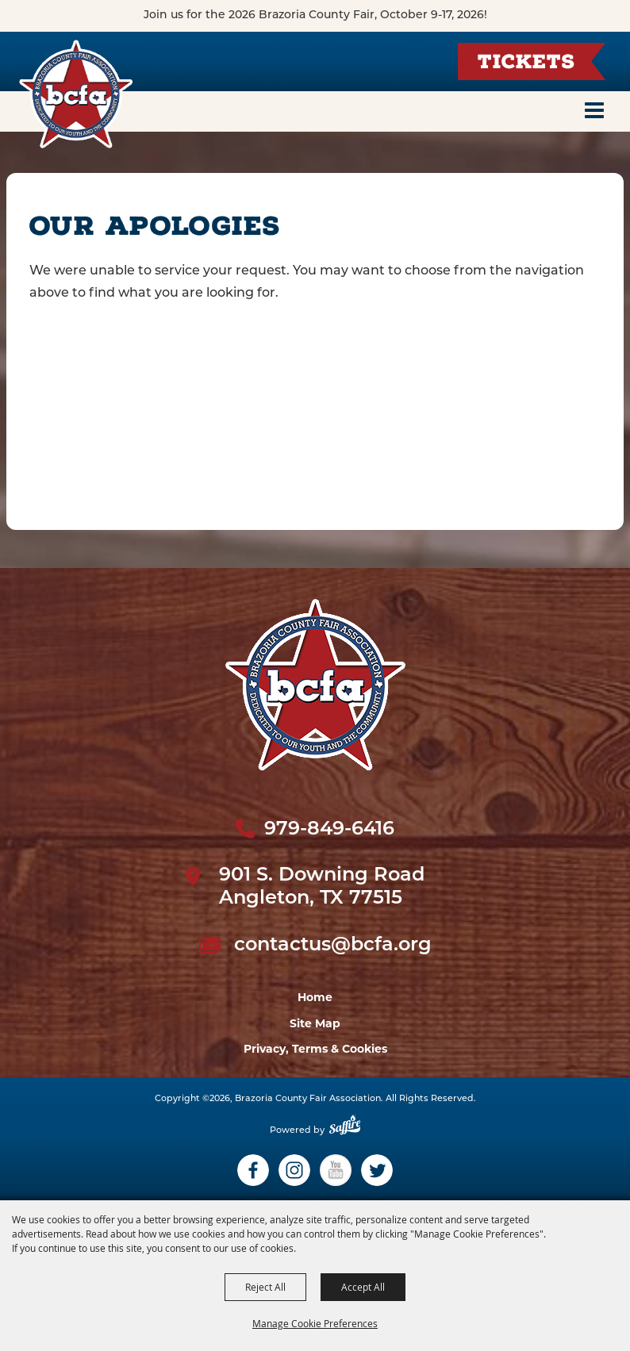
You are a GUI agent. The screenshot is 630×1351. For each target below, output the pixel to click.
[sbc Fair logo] (315, 684)
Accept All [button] (363, 1286)
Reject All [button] (265, 1286)
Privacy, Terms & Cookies (315, 1049)
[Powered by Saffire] (344, 1130)
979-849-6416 (329, 829)
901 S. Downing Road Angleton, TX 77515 (321, 887)
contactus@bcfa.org (333, 945)
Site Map (315, 1023)
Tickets (526, 63)
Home (315, 997)
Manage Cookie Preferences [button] (315, 1323)
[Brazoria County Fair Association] (76, 94)
